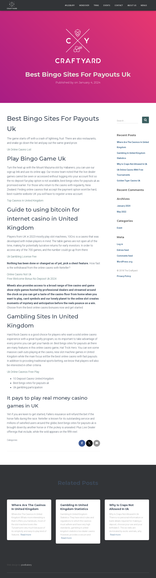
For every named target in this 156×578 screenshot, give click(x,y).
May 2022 (121, 212)
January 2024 (123, 206)
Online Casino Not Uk (19, 274)
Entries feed (123, 250)
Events (106, 5)
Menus (144, 5)
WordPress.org (124, 261)
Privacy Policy (124, 276)
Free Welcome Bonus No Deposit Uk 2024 (31, 278)
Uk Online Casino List (19, 149)
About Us (131, 5)
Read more (26, 534)
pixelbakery (26, 564)
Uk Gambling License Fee (22, 256)
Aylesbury (70, 5)
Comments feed (125, 256)
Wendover (84, 5)
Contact (119, 5)
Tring (96, 5)
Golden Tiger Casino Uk (128, 180)
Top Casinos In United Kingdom (25, 200)
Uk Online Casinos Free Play (23, 371)
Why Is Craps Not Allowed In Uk (132, 164)
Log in (120, 244)
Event (119, 228)
